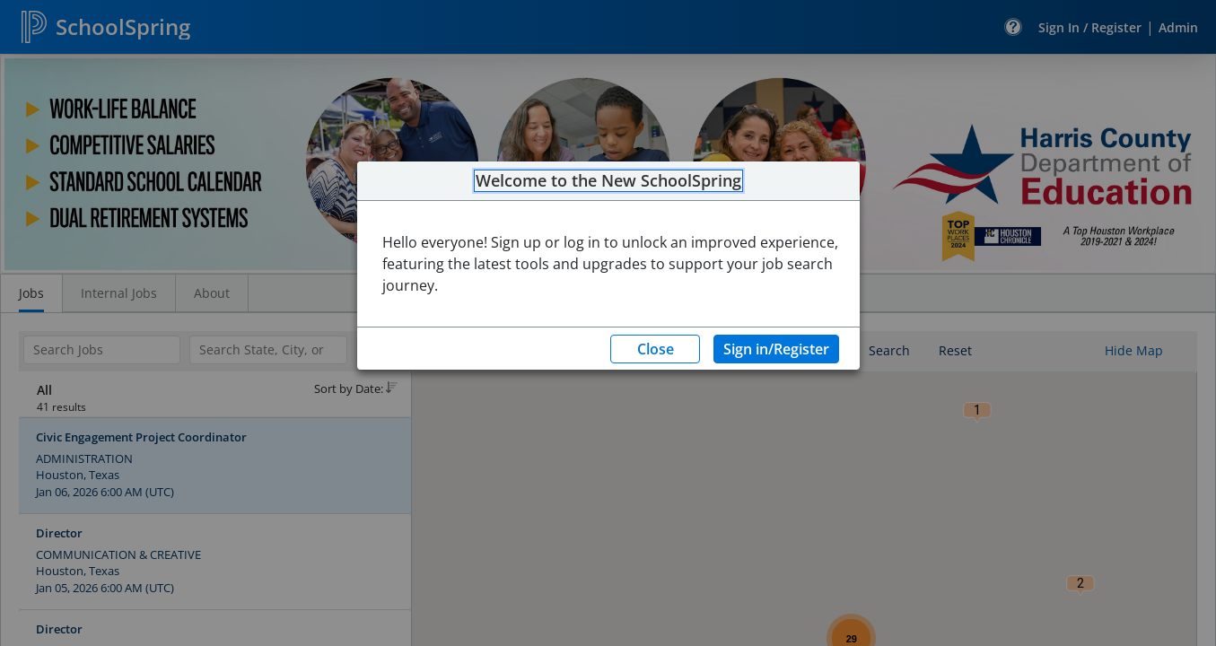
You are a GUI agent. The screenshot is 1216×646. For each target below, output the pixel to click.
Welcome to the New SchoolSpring (608, 181)
